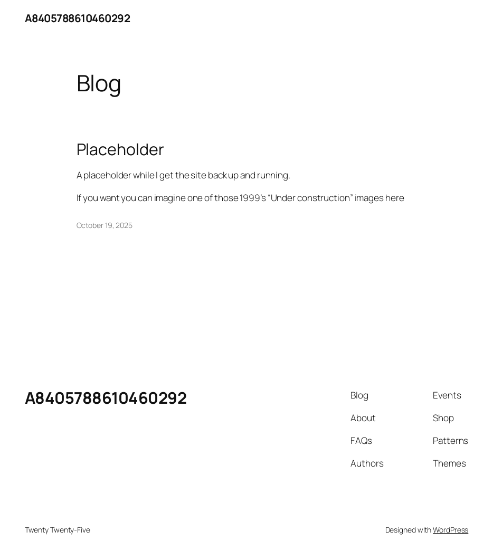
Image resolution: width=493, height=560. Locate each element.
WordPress (450, 530)
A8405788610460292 (77, 18)
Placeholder (120, 149)
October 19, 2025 (104, 225)
